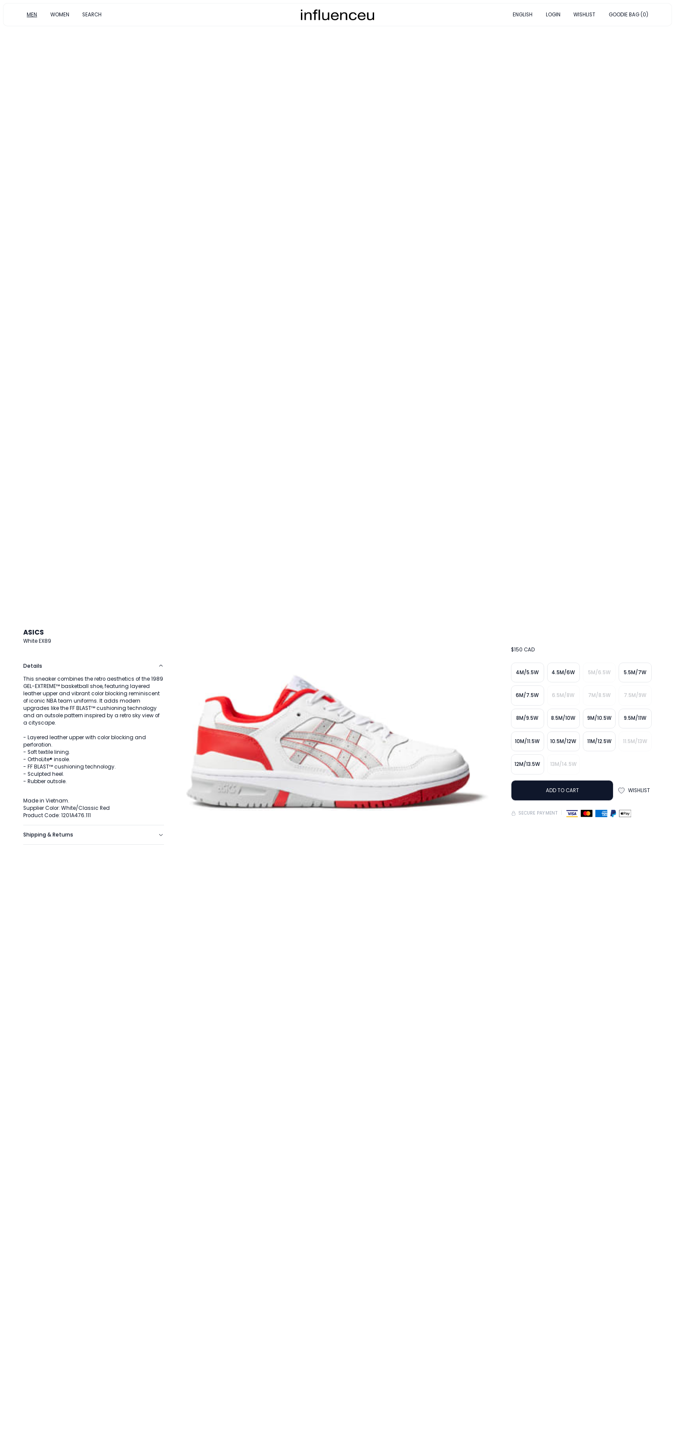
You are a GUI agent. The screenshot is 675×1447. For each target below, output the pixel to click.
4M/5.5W (527, 672)
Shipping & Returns (93, 834)
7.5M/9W (635, 695)
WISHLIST (584, 14)
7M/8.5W (599, 695)
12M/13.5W (527, 764)
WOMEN (59, 14)
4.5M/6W (563, 672)
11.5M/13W (635, 741)
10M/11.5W (527, 741)
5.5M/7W (635, 672)
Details (93, 666)
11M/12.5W (599, 741)
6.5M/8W (563, 695)
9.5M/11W (635, 718)
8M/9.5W (527, 718)
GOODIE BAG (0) (628, 14)
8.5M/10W (563, 718)
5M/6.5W (599, 672)
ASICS (33, 632)
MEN (32, 14)
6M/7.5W (527, 695)
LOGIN (553, 14)
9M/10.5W (599, 718)
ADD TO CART (562, 790)
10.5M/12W (563, 741)
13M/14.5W (563, 764)
